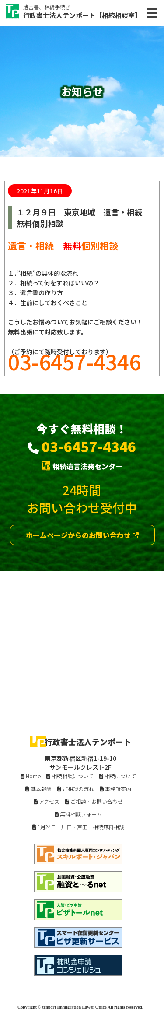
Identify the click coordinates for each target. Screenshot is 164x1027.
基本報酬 (38, 788)
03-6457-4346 (89, 446)
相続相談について (70, 776)
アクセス (46, 801)
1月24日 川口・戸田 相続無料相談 (78, 826)
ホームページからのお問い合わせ (82, 535)
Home (31, 776)
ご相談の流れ (75, 788)
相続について (117, 776)
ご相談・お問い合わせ (94, 801)
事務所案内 (115, 788)
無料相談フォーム (78, 814)
